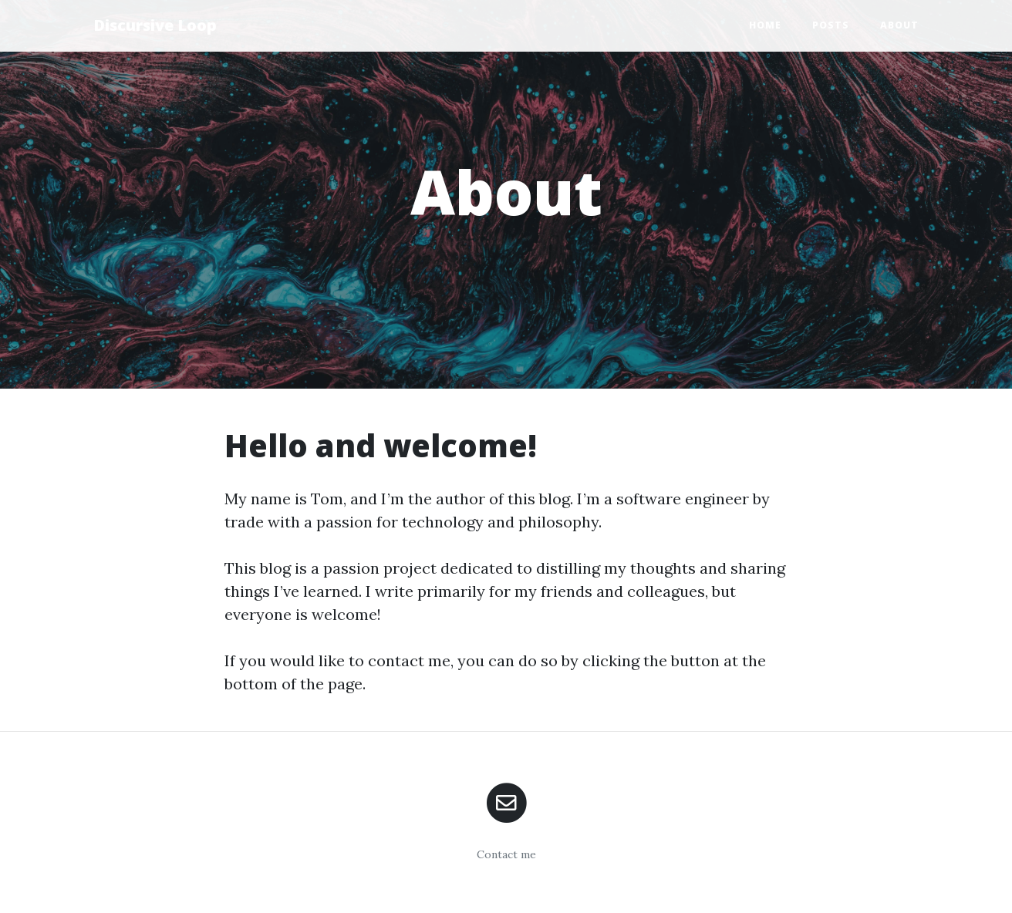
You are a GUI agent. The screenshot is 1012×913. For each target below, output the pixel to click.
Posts (830, 25)
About (899, 25)
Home (765, 25)
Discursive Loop (155, 25)
